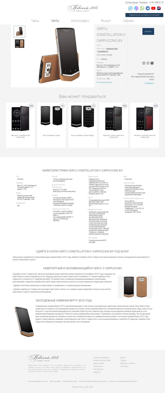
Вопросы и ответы (127, 363)
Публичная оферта (55, 381)
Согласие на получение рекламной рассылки (123, 381)
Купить (148, 31)
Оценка (123, 360)
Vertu (55, 21)
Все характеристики (104, 82)
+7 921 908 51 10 (156, 2)
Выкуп (106, 21)
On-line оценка (131, 2)
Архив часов (98, 363)
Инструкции (98, 369)
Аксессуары (80, 21)
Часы (35, 21)
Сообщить (149, 83)
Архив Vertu (98, 366)
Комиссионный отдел (102, 360)
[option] (19, 31)
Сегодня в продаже (101, 357)
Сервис (128, 21)
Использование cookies (70, 381)
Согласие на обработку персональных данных (93, 381)
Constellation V (102, 51)
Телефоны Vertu (112, 48)
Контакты (143, 2)
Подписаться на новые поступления (144, 15)
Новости (96, 372)
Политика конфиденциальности (38, 381)
